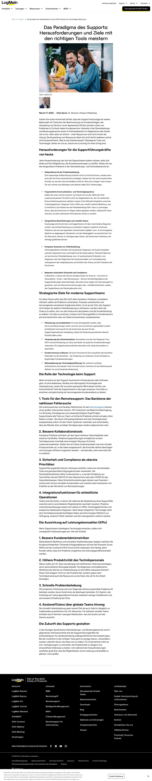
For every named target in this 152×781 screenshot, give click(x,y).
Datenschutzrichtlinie (38, 761)
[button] (18, 768)
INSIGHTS (48, 95)
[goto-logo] (76, 680)
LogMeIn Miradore (20, 711)
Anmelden (144, 3)
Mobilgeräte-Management (57, 706)
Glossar (83, 730)
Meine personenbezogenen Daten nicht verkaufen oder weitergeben (34, 764)
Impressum (70, 761)
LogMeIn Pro (17, 701)
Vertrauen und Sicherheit (125, 715)
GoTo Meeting (18, 732)
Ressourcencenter (88, 699)
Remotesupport (97, 407)
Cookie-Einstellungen (99, 761)
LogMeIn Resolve (19, 691)
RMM (48, 691)
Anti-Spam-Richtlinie (56, 761)
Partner (132, 3)
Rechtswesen (120, 709)
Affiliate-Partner (121, 730)
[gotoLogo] (9, 3)
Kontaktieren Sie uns (123, 725)
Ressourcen (35, 9)
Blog (13, 19)
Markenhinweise (83, 761)
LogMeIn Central (19, 706)
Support (122, 3)
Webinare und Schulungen (92, 720)
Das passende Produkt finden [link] (136, 9)
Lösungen (20, 9)
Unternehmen (52, 9)
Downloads (85, 704)
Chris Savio (61, 113)
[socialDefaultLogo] (50, 746)
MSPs (66, 9)
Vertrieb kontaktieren (109, 3)
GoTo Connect (18, 722)
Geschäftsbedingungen (20, 761)
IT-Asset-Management (55, 716)
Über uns (118, 691)
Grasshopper (17, 737)
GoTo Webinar (18, 727)
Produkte (6, 9)
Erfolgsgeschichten (88, 715)
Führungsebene (121, 704)
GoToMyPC (17, 716)
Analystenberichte (88, 725)
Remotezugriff (52, 696)
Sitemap (64, 764)
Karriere (117, 720)
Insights (21, 19)
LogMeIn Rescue (19, 696)
